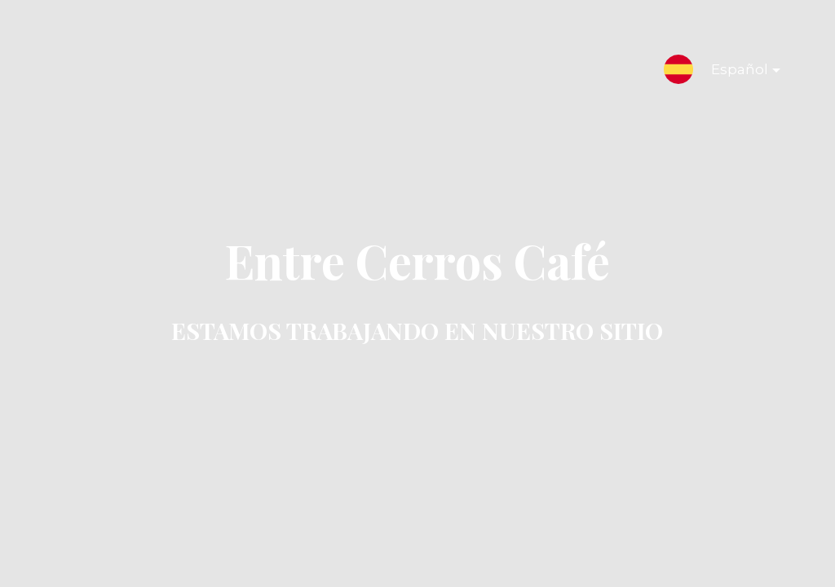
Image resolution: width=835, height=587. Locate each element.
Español (732, 72)
